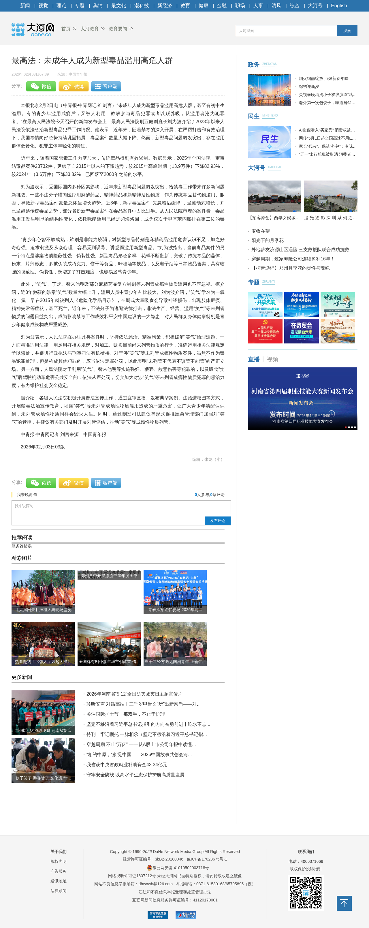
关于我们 (58, 851)
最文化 (118, 5)
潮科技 (141, 5)
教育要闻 (118, 28)
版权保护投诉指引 (306, 869)
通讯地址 (58, 881)
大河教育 (89, 28)
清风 (276, 5)
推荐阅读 (22, 537)
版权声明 (58, 861)
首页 (66, 28)
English (339, 5)
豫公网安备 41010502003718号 (178, 868)
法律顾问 (58, 890)
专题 (79, 5)
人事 (258, 5)
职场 (240, 5)
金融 (222, 5)
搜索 (347, 31)
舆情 (98, 5)
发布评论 (217, 521)
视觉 (43, 5)
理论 (61, 5)
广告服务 (58, 871)
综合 (295, 5)
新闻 (25, 5)
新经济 (164, 5)
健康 (203, 5)
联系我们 (306, 851)
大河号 (315, 5)
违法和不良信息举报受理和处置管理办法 (175, 892)
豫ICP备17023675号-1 (207, 859)
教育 (185, 5)
